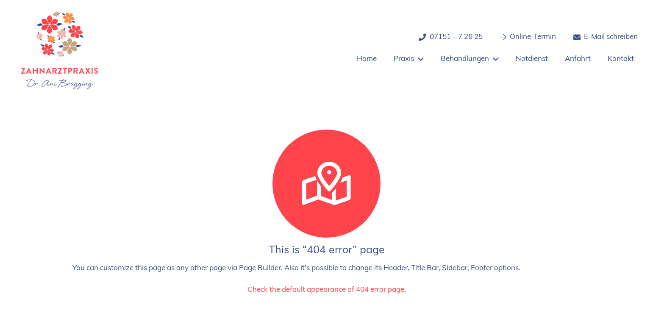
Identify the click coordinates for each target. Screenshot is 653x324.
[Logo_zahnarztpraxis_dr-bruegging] (59, 50)
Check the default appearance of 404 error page (325, 290)
